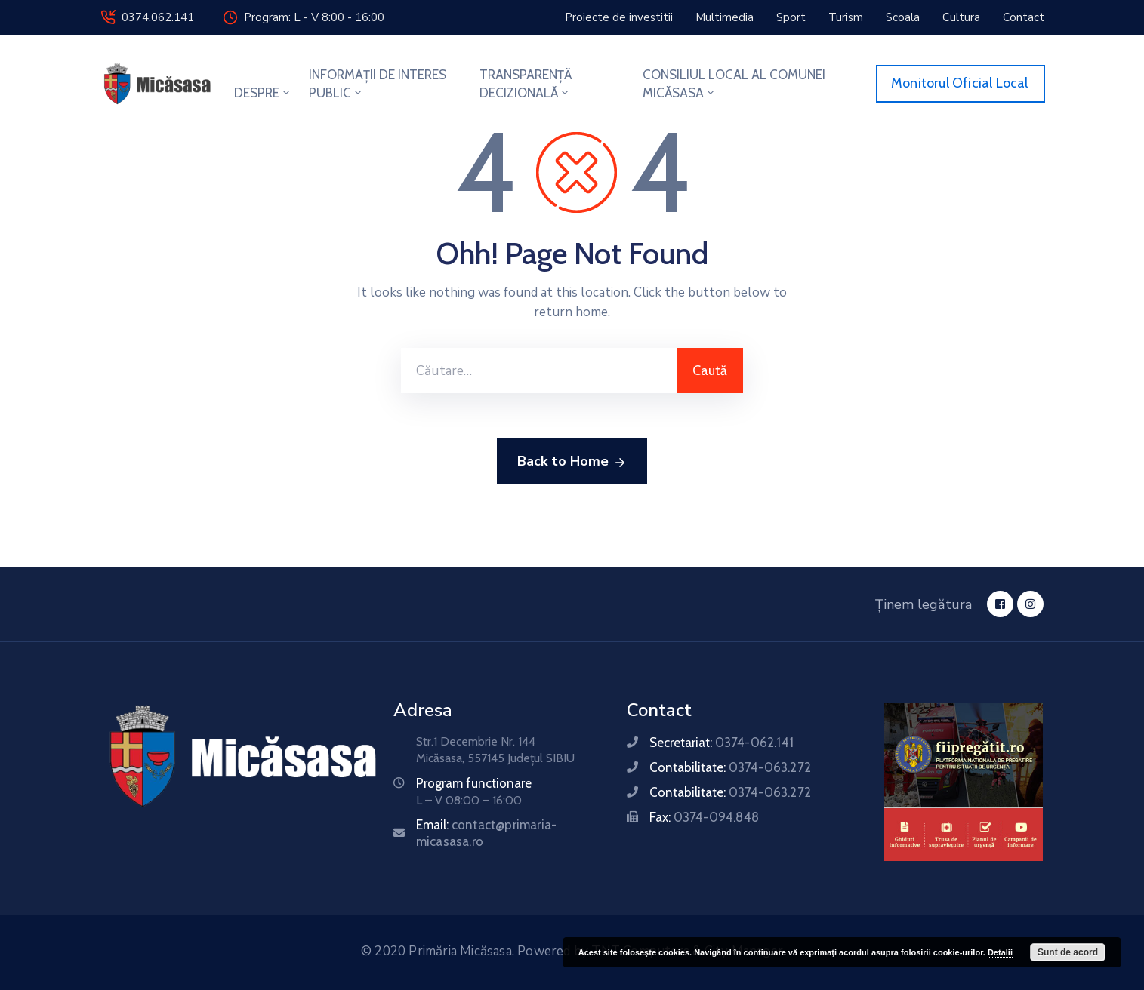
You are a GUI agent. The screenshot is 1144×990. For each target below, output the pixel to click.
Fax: (704, 817)
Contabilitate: (730, 767)
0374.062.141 (158, 17)
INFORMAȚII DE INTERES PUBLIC (377, 83)
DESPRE (263, 92)
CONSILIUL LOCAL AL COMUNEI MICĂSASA (734, 83)
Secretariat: (721, 742)
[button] (619, 17)
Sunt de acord (1068, 952)
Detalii (1000, 952)
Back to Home (572, 462)
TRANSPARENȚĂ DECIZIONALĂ (525, 83)
